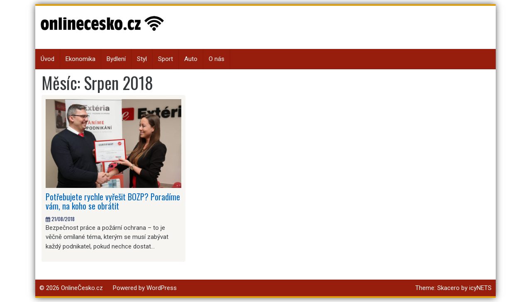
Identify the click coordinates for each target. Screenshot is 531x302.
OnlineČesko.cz (82, 288)
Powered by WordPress (145, 288)
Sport (165, 59)
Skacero (448, 288)
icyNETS (480, 288)
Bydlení (116, 59)
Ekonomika (80, 59)
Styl (142, 59)
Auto (190, 59)
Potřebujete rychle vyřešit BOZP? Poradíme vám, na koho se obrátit (113, 201)
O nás (216, 59)
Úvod (47, 59)
